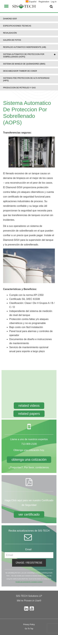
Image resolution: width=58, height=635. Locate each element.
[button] (6, 6)
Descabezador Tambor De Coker (20, 71)
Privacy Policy (29, 624)
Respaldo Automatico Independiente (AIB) (24, 47)
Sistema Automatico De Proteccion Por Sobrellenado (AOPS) (23, 55)
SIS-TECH (24, 6)
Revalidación (10, 33)
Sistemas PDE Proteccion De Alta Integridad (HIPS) (26, 79)
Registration (44, 2)
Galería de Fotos (12, 40)
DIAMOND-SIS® (10, 19)
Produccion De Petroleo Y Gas (19, 88)
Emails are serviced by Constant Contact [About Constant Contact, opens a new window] (29, 582)
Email (29, 549)
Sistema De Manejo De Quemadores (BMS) (24, 64)
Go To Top (29, 629)
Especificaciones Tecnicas (17, 26)
